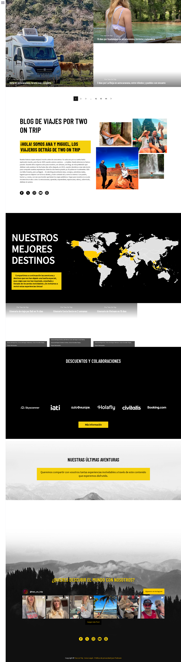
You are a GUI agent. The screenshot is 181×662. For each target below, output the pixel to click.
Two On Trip (24, 83)
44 (106, 99)
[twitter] (28, 193)
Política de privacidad (103, 658)
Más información (93, 424)
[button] (111, 98)
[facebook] (22, 193)
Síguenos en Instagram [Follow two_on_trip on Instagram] (153, 591)
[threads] (47, 193)
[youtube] (40, 193)
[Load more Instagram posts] (93, 622)
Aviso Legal (88, 658)
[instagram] (34, 193)
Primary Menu (3, 3)
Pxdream (118, 658)
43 (101, 99)
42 (96, 99)
